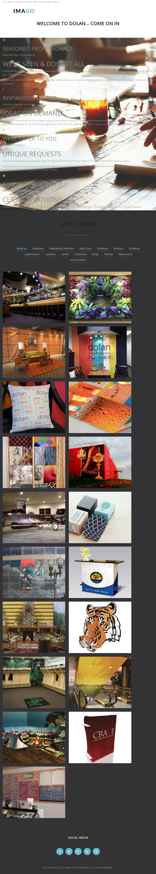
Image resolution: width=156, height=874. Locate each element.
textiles (108, 254)
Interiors (134, 248)
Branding (38, 248)
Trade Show (125, 254)
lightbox (50, 254)
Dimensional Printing (61, 248)
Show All (22, 248)
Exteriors (102, 248)
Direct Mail (85, 248)
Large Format (32, 254)
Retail (95, 254)
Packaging (80, 254)
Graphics (118, 248)
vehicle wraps (78, 260)
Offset (65, 254)
